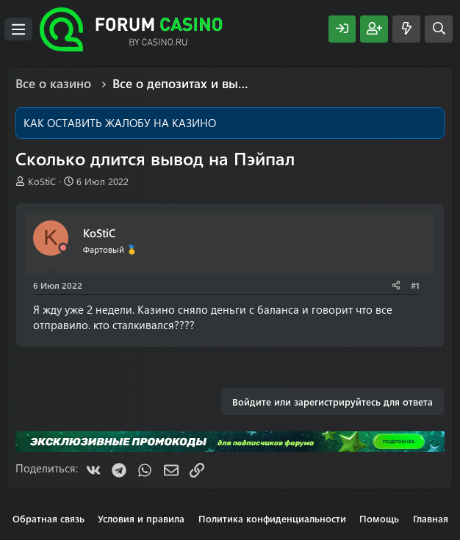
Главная (430, 518)
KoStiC (42, 181)
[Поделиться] (396, 285)
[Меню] (18, 29)
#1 (415, 285)
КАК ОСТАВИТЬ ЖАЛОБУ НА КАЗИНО (120, 122)
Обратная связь (48, 518)
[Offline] (63, 248)
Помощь (379, 518)
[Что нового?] (406, 29)
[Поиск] (439, 29)
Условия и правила (141, 518)
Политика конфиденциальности (272, 518)
